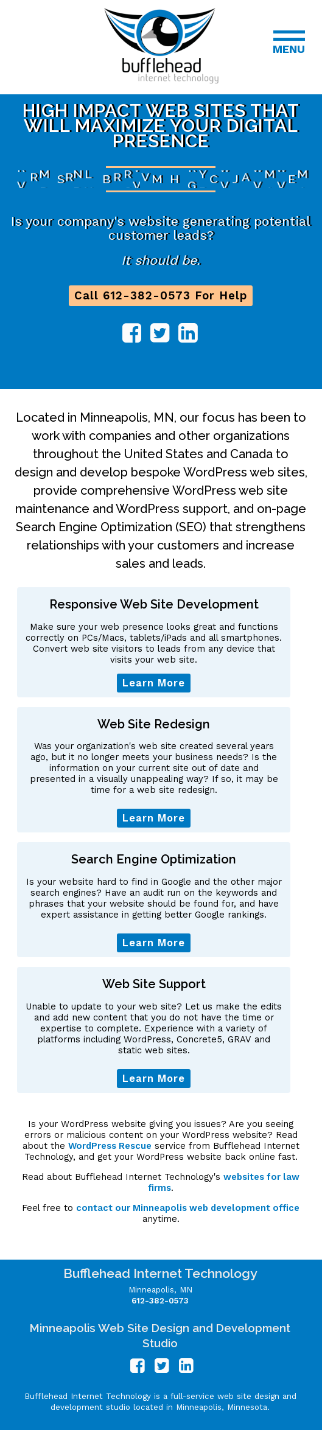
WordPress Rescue (110, 1145)
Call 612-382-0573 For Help (160, 295)
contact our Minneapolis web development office (187, 1207)
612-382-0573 (160, 1300)
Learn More (153, 683)
